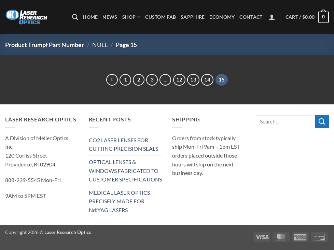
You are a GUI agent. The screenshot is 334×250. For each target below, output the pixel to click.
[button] (271, 17)
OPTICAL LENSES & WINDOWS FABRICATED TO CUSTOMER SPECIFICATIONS (125, 170)
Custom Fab (160, 17)
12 (179, 79)
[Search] (75, 17)
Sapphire (193, 17)
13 (193, 79)
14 (207, 79)
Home (90, 17)
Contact (250, 17)
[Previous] (112, 80)
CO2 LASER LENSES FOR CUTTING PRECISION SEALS (123, 144)
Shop (131, 17)
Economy (222, 17)
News (109, 17)
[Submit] (322, 121)
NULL (100, 44)
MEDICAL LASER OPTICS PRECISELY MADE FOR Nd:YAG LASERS (119, 201)
